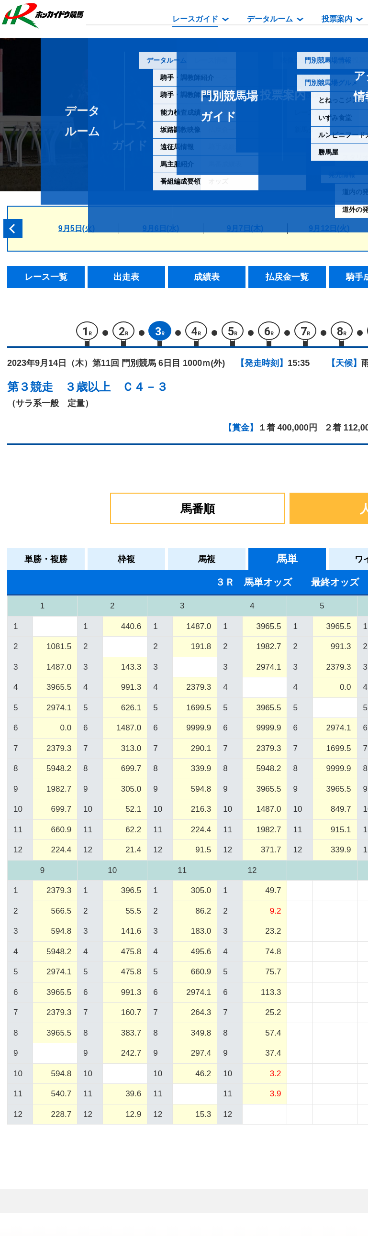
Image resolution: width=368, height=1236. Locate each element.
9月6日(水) (161, 228)
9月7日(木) (245, 228)
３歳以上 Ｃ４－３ (116, 390)
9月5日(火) (76, 228)
